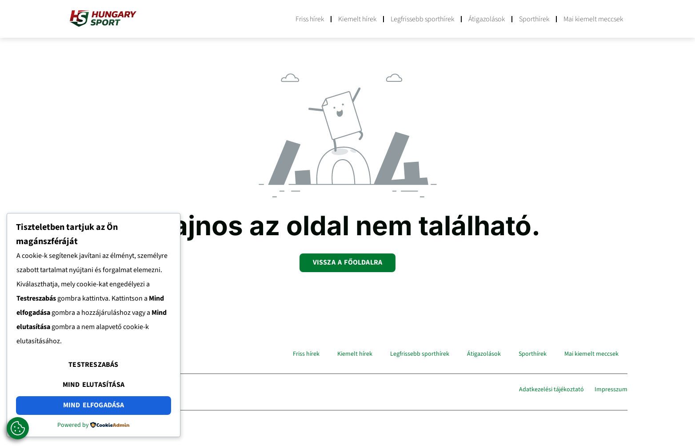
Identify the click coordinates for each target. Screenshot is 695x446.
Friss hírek (310, 19)
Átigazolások (486, 19)
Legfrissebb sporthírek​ (422, 19)
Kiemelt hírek (357, 19)
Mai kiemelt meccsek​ (593, 19)
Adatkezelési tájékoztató (551, 389)
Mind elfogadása (93, 405)
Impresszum (611, 389)
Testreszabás (93, 365)
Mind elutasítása (93, 385)
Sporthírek (534, 19)
